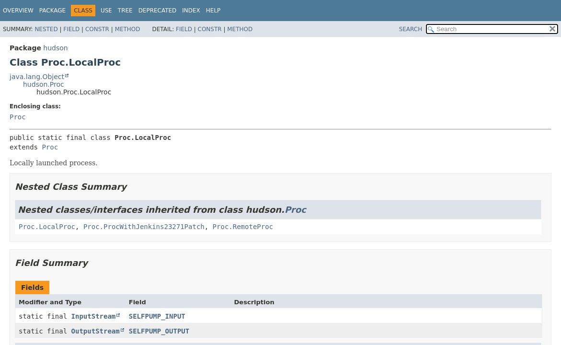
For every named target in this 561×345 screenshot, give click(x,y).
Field (71, 29)
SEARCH (411, 29)
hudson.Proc (43, 84)
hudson (55, 48)
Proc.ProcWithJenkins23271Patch (144, 226)
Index (191, 10)
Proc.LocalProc (47, 226)
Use (106, 10)
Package (52, 10)
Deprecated (157, 10)
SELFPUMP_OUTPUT (159, 331)
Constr (97, 29)
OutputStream (95, 331)
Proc (18, 117)
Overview (18, 10)
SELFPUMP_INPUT (157, 316)
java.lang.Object (37, 76)
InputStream (93, 316)
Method (127, 29)
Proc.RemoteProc (243, 226)
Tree (125, 10)
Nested (45, 29)
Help (213, 10)
